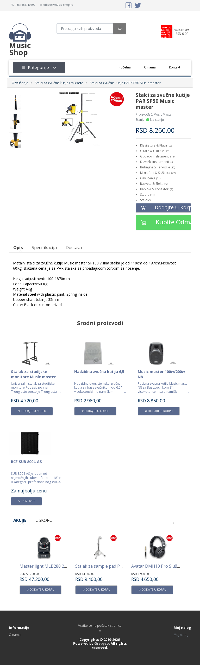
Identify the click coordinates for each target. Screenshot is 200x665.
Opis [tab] (18, 247)
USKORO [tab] (44, 520)
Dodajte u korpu (163, 207)
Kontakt (174, 67)
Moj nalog (181, 634)
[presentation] (174, 523)
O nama (150, 67)
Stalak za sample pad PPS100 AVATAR (112, 566)
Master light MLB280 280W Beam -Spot (58, 566)
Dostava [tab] (74, 247)
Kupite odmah (163, 222)
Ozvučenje (20, 82)
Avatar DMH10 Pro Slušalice (158, 566)
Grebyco (101, 643)
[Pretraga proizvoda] (85, 28)
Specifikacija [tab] (44, 247)
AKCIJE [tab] (20, 520)
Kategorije (39, 67)
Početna (128, 67)
